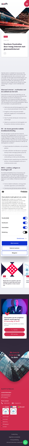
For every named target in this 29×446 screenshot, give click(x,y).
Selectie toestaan (14, 248)
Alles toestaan (14, 243)
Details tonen (20, 238)
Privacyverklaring (14, 439)
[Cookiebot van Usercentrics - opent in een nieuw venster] (20, 192)
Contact (5, 426)
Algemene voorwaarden (14, 437)
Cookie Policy (14, 434)
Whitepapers (6, 424)
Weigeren (14, 253)
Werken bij (5, 421)
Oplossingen (6, 416)
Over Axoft (5, 419)
